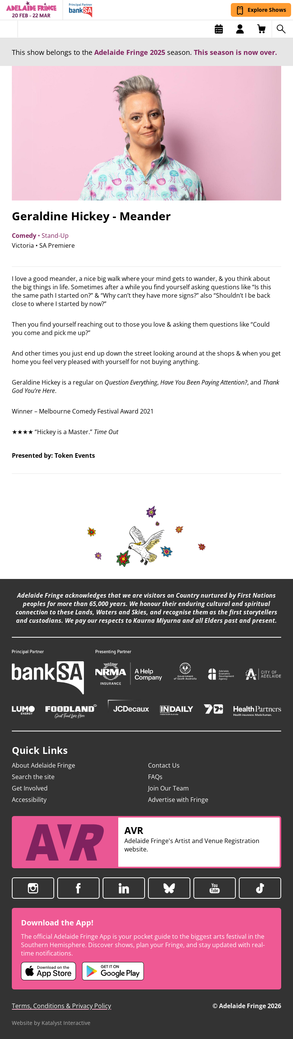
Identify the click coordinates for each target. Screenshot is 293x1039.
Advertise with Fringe (178, 799)
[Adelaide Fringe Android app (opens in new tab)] (113, 971)
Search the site (33, 777)
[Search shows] (282, 29)
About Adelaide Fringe (43, 765)
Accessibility (29, 799)
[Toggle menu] (9, 29)
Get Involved (30, 788)
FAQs (155, 777)
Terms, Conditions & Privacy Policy (61, 1006)
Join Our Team (168, 788)
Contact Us (164, 765)
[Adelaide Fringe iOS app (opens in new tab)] (48, 971)
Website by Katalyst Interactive (51, 1022)
